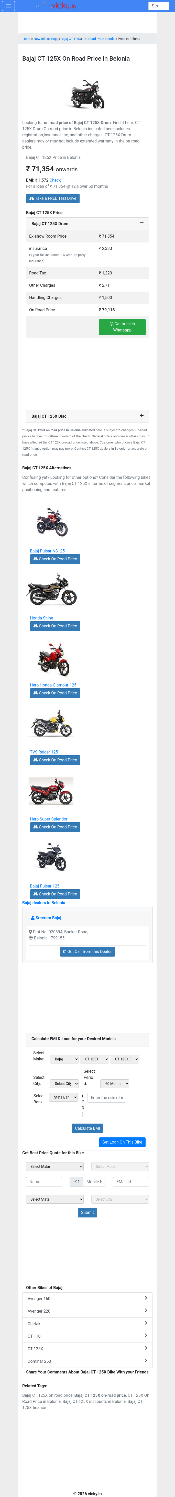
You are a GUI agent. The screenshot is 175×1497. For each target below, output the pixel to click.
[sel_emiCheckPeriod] (114, 1083)
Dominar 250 (87, 1361)
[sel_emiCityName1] (64, 1083)
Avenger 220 (87, 1311)
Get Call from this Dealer (87, 951)
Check (55, 180)
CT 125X (87, 1348)
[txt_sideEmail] (131, 1182)
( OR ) (83, 1105)
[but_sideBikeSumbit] (87, 1212)
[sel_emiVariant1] (124, 1059)
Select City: (39, 1080)
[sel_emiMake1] (64, 1059)
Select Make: (39, 1055)
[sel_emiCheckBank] (63, 1097)
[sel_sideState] (55, 1199)
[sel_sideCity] (120, 1199)
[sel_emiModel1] (94, 1059)
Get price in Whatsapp (122, 326)
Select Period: (89, 1077)
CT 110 (87, 1336)
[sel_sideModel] (120, 1166)
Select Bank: (39, 1098)
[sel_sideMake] (55, 1166)
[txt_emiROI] (107, 1098)
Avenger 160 (87, 1298)
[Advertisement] (87, 374)
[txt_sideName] (44, 1182)
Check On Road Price (55, 559)
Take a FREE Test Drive (52, 198)
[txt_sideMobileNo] (94, 1182)
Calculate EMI (87, 1128)
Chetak (87, 1323)
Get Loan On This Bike (122, 1142)
